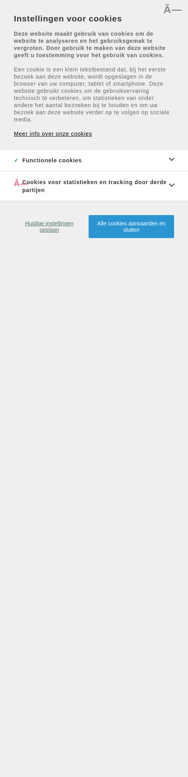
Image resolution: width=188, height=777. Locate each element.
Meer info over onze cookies (53, 134)
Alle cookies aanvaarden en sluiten (131, 226)
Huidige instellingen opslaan (49, 226)
